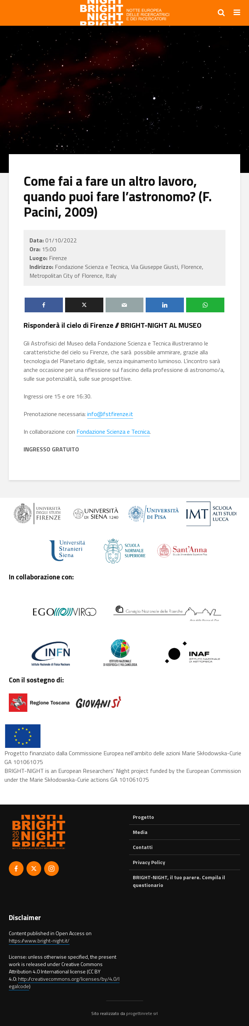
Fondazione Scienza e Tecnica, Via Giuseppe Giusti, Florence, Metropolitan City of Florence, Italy (116, 271)
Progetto (143, 817)
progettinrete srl (142, 1013)
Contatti (143, 847)
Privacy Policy (149, 862)
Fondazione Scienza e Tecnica (113, 431)
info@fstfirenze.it (110, 413)
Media (140, 832)
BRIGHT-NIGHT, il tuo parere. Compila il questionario (179, 880)
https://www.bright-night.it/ (39, 940)
